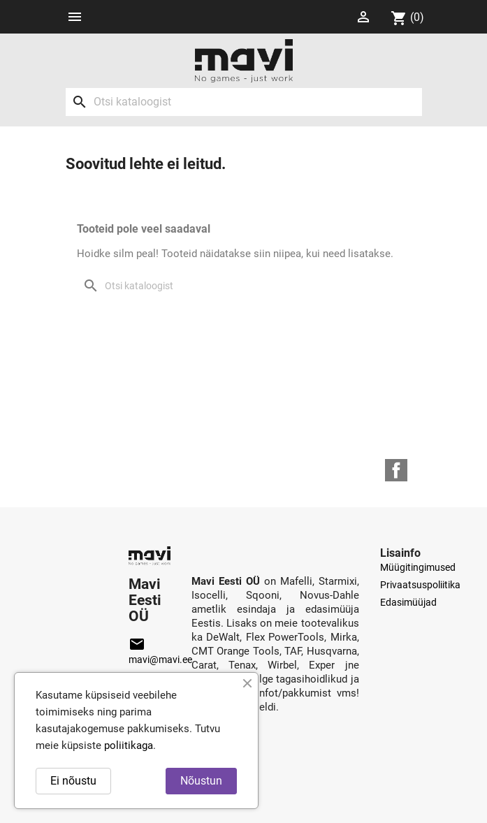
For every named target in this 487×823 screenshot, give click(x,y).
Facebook (396, 470)
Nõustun (201, 780)
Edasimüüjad (408, 602)
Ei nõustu (73, 780)
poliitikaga (128, 745)
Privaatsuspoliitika (420, 584)
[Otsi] (244, 102)
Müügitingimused (418, 567)
